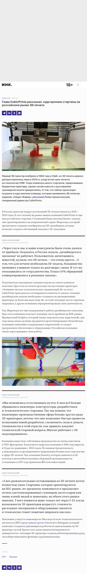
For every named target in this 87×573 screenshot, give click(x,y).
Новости (6, 98)
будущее (13, 557)
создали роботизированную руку (66, 533)
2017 (4, 557)
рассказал (38, 197)
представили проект (33, 523)
